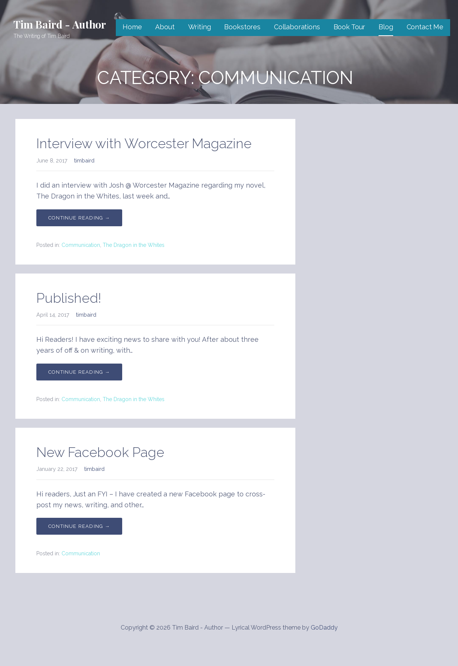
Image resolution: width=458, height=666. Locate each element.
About (164, 27)
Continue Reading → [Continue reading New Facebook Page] (79, 526)
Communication (80, 245)
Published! (68, 298)
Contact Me (425, 27)
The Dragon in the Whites (134, 245)
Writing (199, 27)
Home (132, 27)
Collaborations (297, 27)
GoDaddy (324, 627)
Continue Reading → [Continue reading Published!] (79, 372)
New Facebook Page (100, 452)
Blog (386, 27)
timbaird (84, 160)
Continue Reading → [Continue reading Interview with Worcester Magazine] (79, 218)
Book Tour (349, 27)
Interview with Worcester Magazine (143, 143)
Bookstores (242, 27)
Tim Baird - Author (59, 24)
